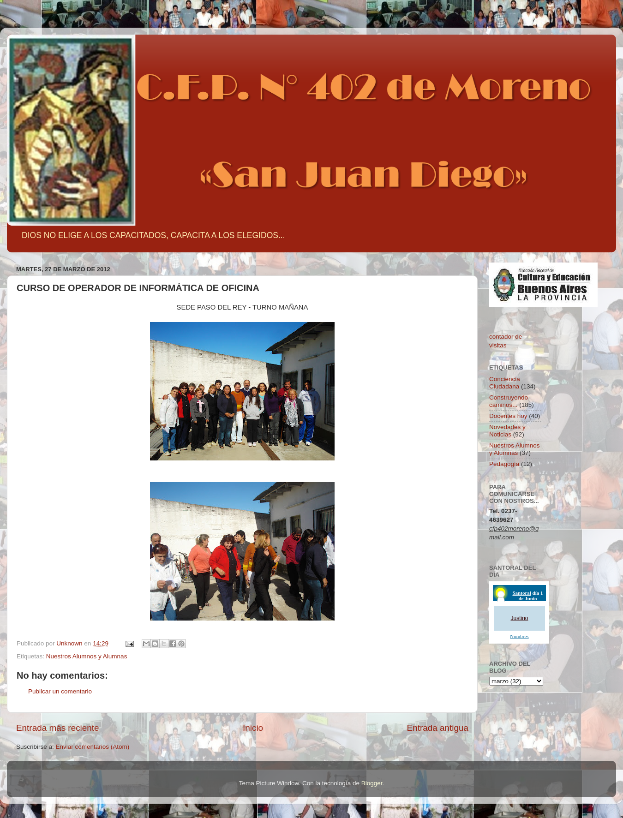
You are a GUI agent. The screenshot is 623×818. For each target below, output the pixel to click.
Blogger (372, 783)
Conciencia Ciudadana (504, 383)
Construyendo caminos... (508, 401)
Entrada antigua (437, 728)
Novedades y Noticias (507, 431)
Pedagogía (504, 463)
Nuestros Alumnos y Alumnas (86, 656)
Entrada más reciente (57, 728)
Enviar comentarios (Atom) (93, 746)
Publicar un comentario (60, 691)
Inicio (253, 728)
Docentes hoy (508, 415)
